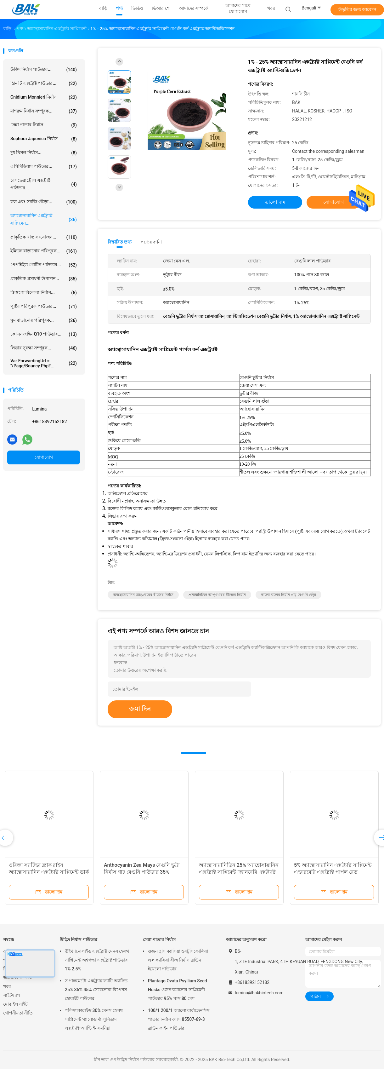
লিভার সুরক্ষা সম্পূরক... (43, 348)
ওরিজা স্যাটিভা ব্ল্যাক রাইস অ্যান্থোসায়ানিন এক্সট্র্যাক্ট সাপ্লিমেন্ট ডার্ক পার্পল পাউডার (49, 872)
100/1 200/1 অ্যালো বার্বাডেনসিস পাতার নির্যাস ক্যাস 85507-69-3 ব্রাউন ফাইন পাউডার (178, 1019)
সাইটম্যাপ (11, 995)
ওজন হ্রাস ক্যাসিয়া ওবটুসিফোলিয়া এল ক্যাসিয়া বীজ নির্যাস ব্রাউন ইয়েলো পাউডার (178, 960)
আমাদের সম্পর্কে (17, 977)
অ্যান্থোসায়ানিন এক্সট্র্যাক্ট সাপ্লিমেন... (43, 219)
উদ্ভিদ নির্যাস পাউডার (78, 939)
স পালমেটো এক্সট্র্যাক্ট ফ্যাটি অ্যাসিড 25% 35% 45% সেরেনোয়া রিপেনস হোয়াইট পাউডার (96, 989)
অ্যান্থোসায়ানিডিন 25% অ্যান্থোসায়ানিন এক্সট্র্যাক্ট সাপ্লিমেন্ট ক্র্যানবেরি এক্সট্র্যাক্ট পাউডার (239, 872)
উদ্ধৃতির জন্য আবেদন (357, 9)
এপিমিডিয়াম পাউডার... (43, 167)
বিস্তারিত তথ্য (120, 241)
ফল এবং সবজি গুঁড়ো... (43, 202)
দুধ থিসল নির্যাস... (43, 153)
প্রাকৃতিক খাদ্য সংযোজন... (43, 237)
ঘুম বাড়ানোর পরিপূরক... (43, 320)
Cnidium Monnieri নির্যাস (43, 97)
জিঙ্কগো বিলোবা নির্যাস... (43, 293)
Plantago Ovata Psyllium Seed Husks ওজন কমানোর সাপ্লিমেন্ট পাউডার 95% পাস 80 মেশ (177, 989)
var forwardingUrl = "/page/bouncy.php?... (43, 363)
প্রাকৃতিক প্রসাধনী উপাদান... (43, 279)
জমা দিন (140, 709)
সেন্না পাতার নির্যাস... (43, 125)
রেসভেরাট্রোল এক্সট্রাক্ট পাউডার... (43, 184)
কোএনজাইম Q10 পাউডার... (43, 334)
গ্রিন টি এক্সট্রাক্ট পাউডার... (43, 83)
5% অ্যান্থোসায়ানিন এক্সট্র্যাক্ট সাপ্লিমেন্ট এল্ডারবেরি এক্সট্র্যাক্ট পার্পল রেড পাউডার (333, 872)
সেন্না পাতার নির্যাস (159, 939)
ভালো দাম (275, 202)
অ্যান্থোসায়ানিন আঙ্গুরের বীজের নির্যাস (143, 595)
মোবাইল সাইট (15, 1004)
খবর (7, 986)
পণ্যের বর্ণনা (151, 241)
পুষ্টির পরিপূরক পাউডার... (43, 306)
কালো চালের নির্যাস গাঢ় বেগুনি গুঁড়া (288, 595)
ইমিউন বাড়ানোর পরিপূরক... (43, 251)
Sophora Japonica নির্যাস (43, 139)
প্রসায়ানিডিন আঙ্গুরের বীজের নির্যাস (217, 595)
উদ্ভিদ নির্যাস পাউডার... (43, 69)
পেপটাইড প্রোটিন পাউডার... (43, 265)
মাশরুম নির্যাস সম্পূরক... (43, 111)
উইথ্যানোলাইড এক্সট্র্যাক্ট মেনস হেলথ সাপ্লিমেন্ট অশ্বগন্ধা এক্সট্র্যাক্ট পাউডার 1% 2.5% (97, 960)
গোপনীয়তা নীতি (18, 1012)
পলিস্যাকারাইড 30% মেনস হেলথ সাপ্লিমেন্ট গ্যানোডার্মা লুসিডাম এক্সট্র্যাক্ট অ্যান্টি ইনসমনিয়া (94, 1019)
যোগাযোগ (44, 457)
